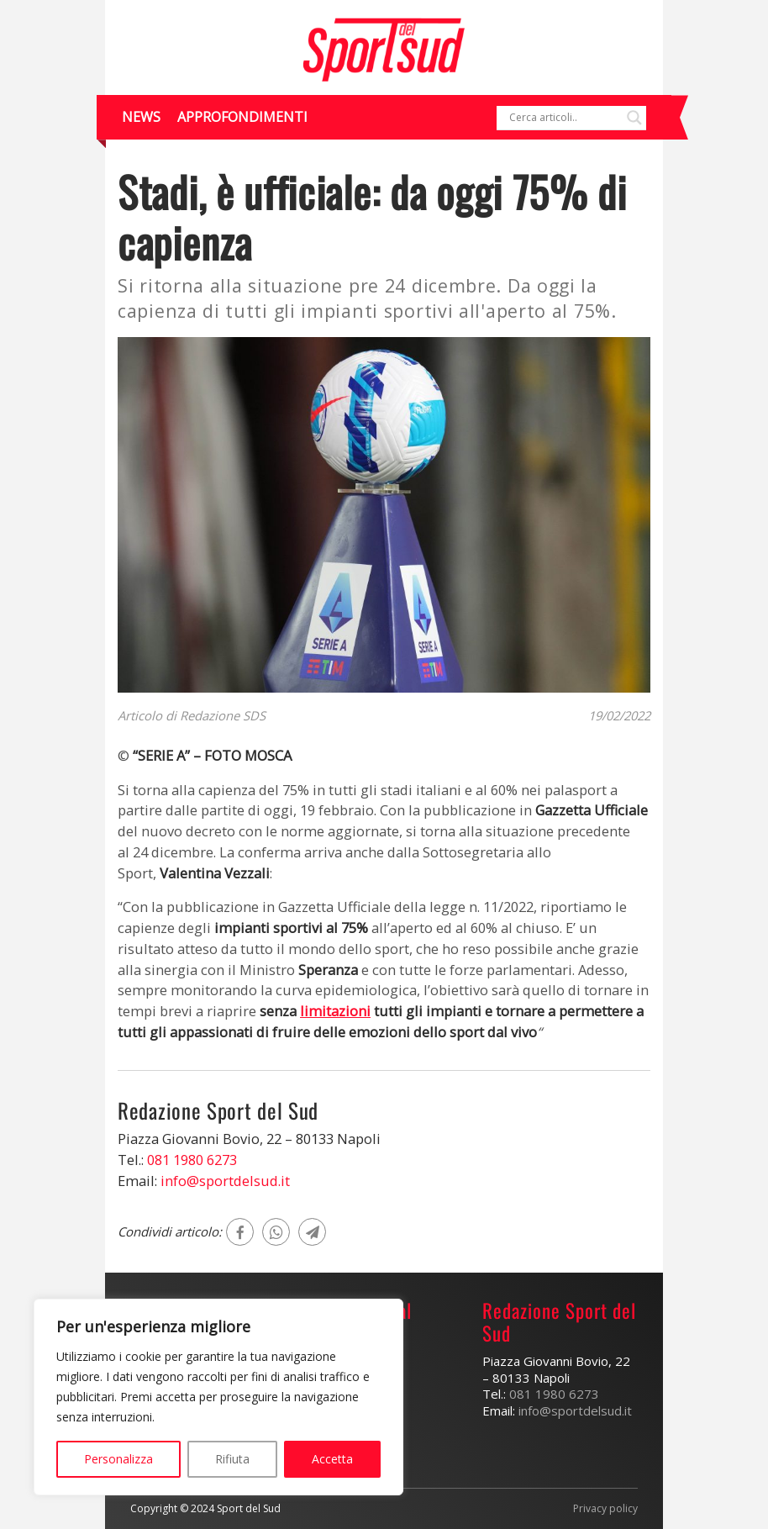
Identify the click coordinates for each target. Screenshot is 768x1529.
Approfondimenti (242, 117)
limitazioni (335, 1010)
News (141, 117)
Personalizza (118, 1459)
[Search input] (563, 117)
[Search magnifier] (634, 117)
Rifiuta (232, 1459)
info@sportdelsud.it (225, 1180)
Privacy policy (605, 1509)
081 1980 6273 (192, 1159)
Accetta (332, 1459)
